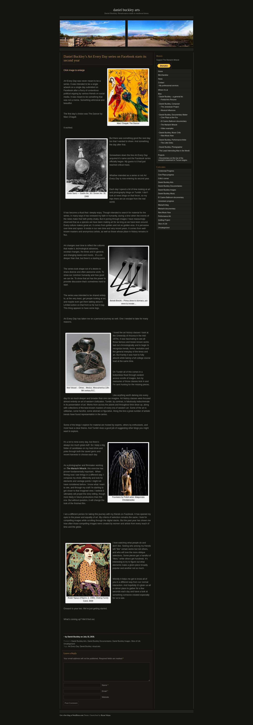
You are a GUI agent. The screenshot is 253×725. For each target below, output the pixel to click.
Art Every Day (73, 646)
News (160, 79)
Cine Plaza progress (166, 175)
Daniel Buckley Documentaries (99, 641)
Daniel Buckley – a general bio (171, 97)
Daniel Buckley (85, 646)
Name (105, 689)
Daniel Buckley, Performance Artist (172, 140)
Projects (161, 155)
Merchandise (163, 75)
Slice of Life (135, 641)
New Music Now (167, 136)
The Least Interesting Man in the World (174, 151)
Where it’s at (163, 90)
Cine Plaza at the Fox (169, 118)
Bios (159, 94)
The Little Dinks (167, 143)
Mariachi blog (163, 205)
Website (105, 701)
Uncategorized (69, 644)
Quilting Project (164, 220)
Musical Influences (168, 110)
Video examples (167, 128)
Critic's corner (163, 178)
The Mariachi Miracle (169, 125)
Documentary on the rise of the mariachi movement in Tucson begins (172, 159)
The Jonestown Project (170, 107)
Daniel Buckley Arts (126, 10)
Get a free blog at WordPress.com (71, 719)
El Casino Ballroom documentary (174, 121)
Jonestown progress (166, 201)
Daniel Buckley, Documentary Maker (173, 115)
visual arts (96, 646)
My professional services (168, 86)
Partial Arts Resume (168, 100)
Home (160, 71)
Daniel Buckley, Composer (169, 104)
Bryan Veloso (105, 719)
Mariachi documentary (166, 209)
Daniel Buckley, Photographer (170, 147)
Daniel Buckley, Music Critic (170, 133)
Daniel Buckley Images (121, 641)
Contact (161, 83)
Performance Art (164, 216)
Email (105, 695)
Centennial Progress (166, 171)
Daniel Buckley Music (166, 194)
